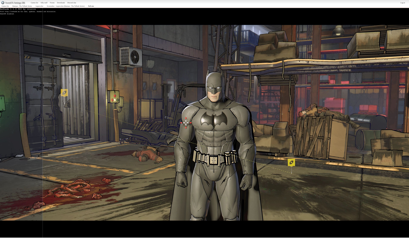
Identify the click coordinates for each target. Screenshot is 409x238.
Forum (52, 3)
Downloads (61, 3)
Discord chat (71, 3)
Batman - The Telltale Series (22, 6)
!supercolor (39, 6)
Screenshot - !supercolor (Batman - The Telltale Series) (65, 6)
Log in (402, 3)
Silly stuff (44, 3)
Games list (34, 3)
